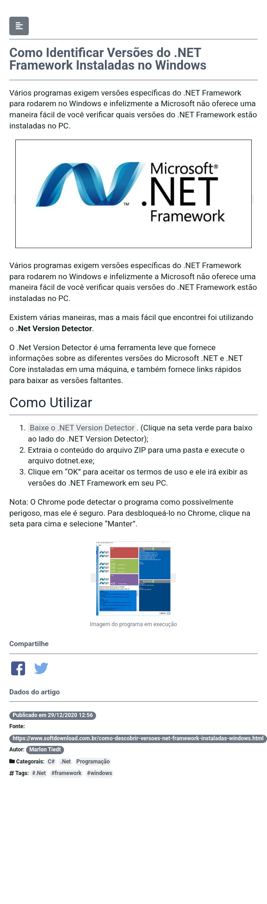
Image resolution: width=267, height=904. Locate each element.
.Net (65, 761)
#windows (99, 773)
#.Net (39, 773)
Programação (93, 761)
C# (51, 761)
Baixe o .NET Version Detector (82, 427)
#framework (67, 773)
